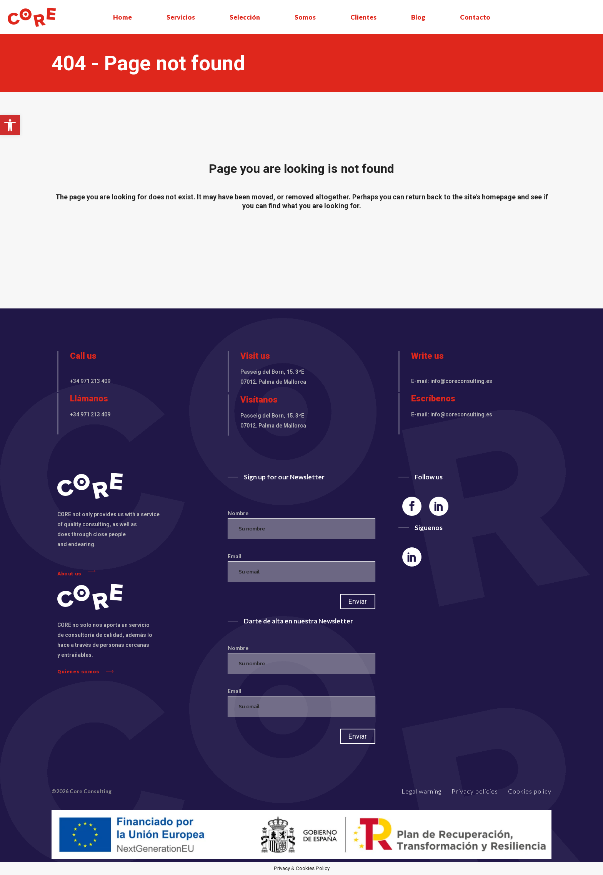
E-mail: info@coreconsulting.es (451, 381)
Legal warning (421, 791)
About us (76, 571)
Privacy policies (474, 791)
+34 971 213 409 (90, 381)
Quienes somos (85, 671)
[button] (10, 125)
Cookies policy (529, 791)
